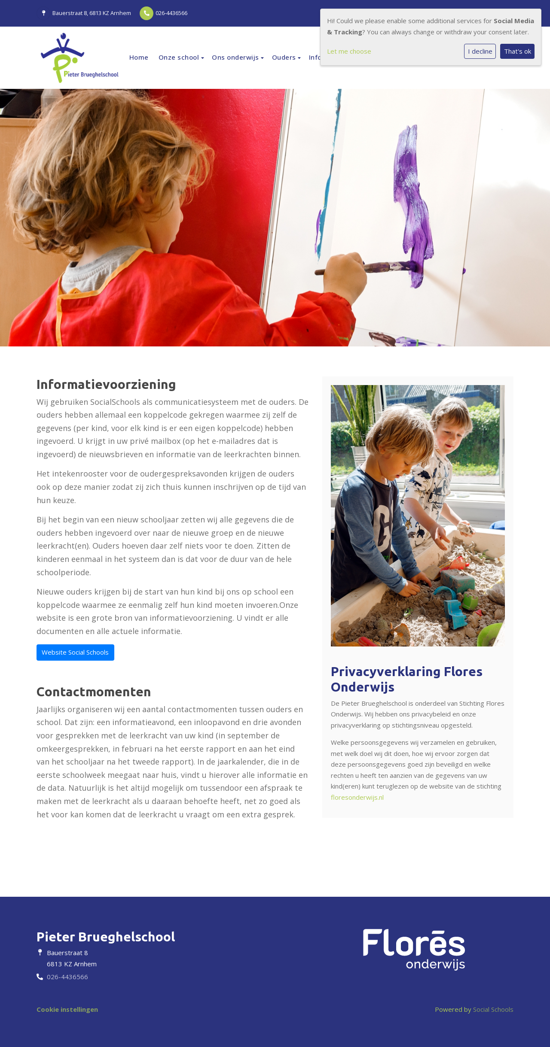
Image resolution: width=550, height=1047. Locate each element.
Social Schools (493, 1009)
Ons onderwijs (236, 57)
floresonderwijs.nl (357, 797)
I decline (480, 51)
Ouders (285, 57)
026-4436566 (171, 13)
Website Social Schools (75, 652)
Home (139, 57)
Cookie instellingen (67, 1009)
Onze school (180, 57)
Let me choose (349, 51)
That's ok (517, 51)
